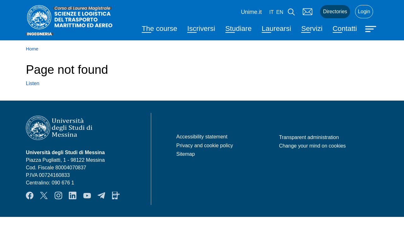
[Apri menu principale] (371, 28)
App (116, 195)
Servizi (311, 28)
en (279, 12)
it (271, 12)
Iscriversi (201, 28)
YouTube (87, 195)
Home (32, 48)
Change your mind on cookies (312, 145)
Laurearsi (276, 28)
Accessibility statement (202, 136)
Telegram (101, 195)
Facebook (29, 195)
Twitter (44, 195)
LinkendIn (72, 195)
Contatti (345, 28)
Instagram (58, 195)
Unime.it (251, 12)
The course (159, 28)
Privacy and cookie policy (204, 145)
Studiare (238, 28)
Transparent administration (309, 137)
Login (364, 11)
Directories (335, 11)
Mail (307, 11)
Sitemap (185, 154)
